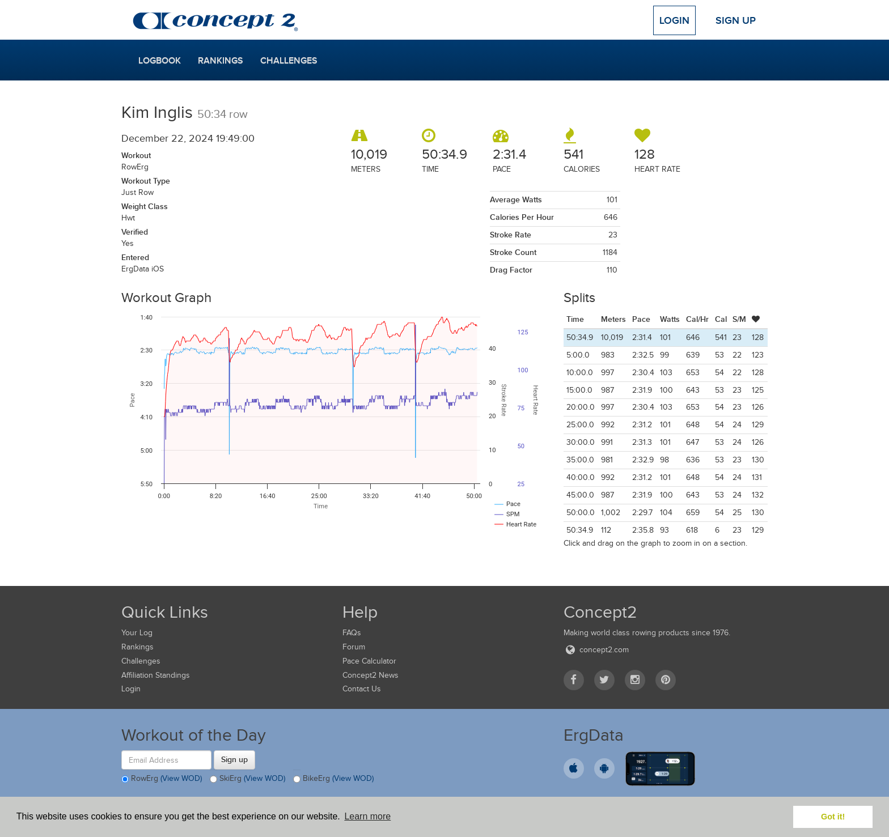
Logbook (159, 61)
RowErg (161, 779)
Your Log (137, 632)
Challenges (289, 61)
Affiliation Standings (155, 675)
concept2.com (596, 649)
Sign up (234, 759)
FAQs (351, 632)
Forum (353, 647)
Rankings (220, 61)
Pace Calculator (369, 661)
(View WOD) (181, 779)
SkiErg (247, 779)
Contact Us (361, 689)
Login (674, 20)
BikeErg (333, 779)
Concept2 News (370, 675)
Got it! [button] (833, 816)
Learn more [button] (367, 816)
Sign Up (736, 20)
